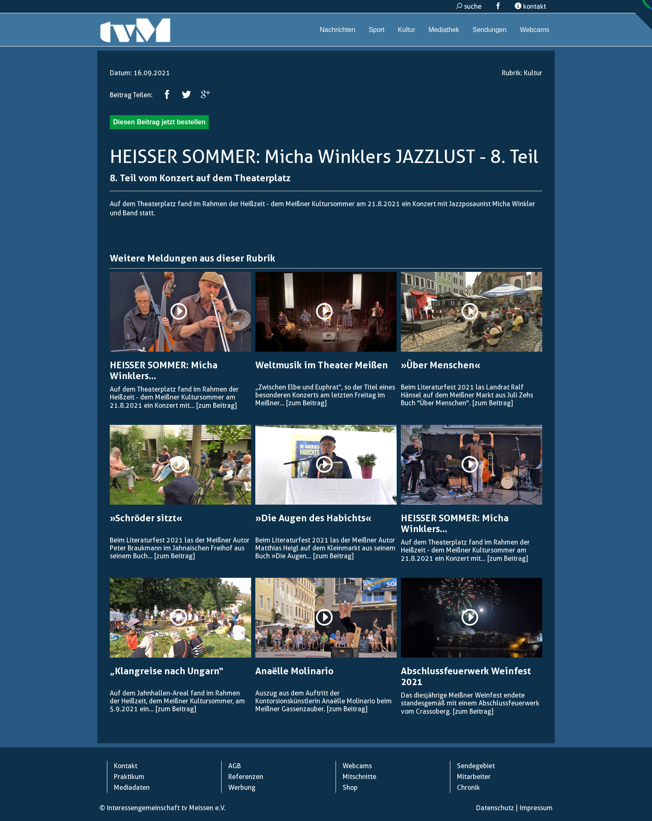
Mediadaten (132, 787)
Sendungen (489, 29)
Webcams (534, 29)
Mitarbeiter (474, 777)
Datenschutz (495, 808)
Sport (376, 29)
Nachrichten (337, 29)
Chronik (468, 787)
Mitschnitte (359, 777)
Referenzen (245, 777)
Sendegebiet (476, 766)
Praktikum (129, 777)
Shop (350, 787)
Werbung (241, 787)
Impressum (536, 808)
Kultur (406, 29)
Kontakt (125, 766)
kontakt (530, 6)
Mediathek (443, 29)
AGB (234, 766)
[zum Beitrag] (216, 405)
